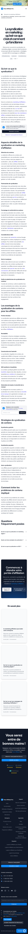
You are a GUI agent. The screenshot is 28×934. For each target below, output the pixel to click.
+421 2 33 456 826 (8, 875)
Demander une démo (14, 131)
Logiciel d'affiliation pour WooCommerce (14, 847)
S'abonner (22, 412)
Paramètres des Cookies (10, 925)
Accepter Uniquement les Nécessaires (13, 922)
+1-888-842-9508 (8, 878)
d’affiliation (10, 329)
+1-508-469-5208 (7, 881)
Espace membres (21, 805)
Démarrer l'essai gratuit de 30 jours (14, 134)
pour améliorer (10, 374)
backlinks (4, 372)
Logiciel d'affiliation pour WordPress (14, 850)
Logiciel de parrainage (14, 853)
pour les (17, 113)
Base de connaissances (21, 802)
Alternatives (7, 814)
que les (12, 268)
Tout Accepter (7, 919)
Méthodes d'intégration (7, 809)
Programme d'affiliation (7, 829)
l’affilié (23, 192)
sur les (17, 108)
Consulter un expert (14, 866)
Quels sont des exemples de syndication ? (14, 540)
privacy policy (13, 916)
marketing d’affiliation (19, 102)
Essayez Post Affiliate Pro (7, 589)
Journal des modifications (21, 808)
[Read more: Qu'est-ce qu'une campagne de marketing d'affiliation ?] (14, 698)
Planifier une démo (14, 760)
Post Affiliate (15, 752)
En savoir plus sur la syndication (19, 589)
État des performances (21, 811)
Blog (21, 821)
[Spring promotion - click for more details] (14, 3)
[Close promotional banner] (26, 1)
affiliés (16, 161)
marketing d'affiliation (17, 583)
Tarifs (7, 803)
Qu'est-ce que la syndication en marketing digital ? (14, 532)
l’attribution (10, 228)
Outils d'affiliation (14, 855)
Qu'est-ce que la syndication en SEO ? (14, 546)
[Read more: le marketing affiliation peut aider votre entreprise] (14, 626)
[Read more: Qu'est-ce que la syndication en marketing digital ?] (14, 662)
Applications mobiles (7, 811)
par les (15, 197)
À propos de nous (7, 821)
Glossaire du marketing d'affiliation (12, 14)
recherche (13, 237)
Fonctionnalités (7, 806)
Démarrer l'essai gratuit (14, 862)
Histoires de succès (7, 827)
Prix (7, 824)
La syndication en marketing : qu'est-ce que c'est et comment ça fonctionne (13, 17)
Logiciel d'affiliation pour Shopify (14, 844)
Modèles (21, 824)
